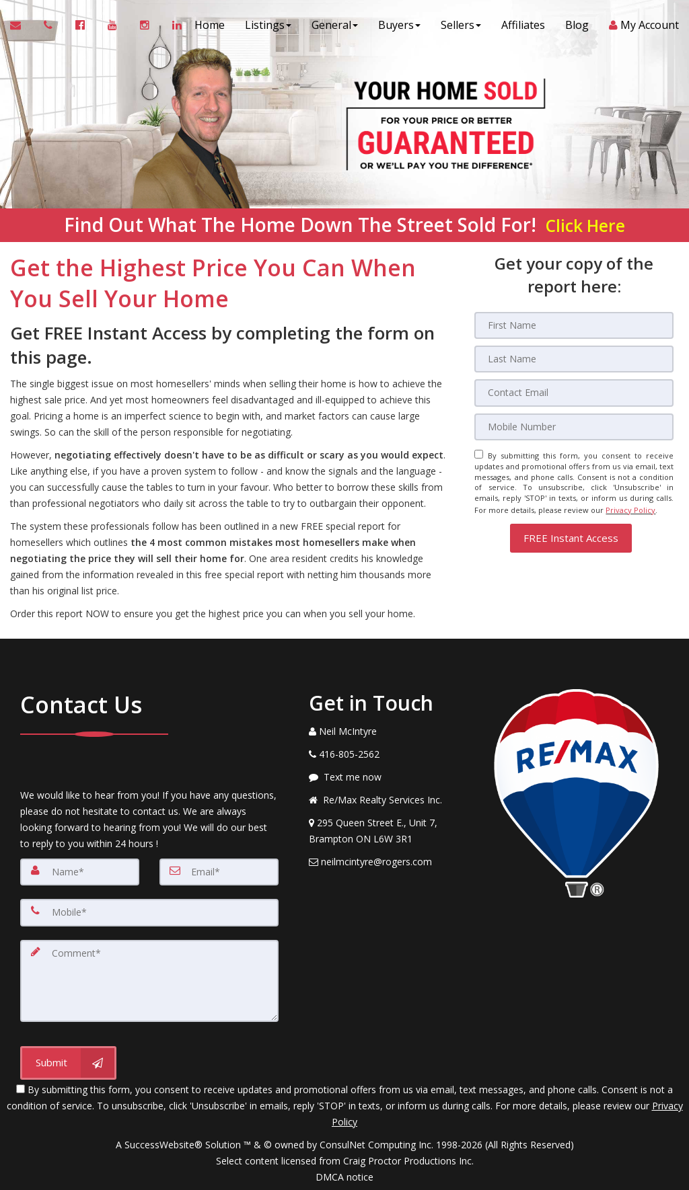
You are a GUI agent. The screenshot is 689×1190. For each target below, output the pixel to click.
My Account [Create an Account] (644, 26)
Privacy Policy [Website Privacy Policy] (630, 507)
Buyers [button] (399, 26)
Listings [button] (268, 26)
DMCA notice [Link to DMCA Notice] (344, 1174)
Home (209, 26)
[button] (571, 534)
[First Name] (574, 325)
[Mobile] (574, 426)
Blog (577, 26)
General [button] (335, 26)
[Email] (574, 392)
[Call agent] (49, 27)
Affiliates (523, 26)
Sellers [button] (461, 26)
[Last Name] (574, 359)
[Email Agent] (22, 27)
